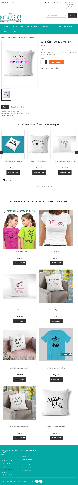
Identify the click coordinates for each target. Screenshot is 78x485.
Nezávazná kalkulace (28, 465)
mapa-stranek (26, 471)
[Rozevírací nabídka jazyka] (5, 2)
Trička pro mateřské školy (19, 251)
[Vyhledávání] (56, 15)
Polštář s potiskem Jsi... (19, 310)
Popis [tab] (5, 107)
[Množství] (42, 62)
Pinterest (57, 68)
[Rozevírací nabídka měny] (13, 2)
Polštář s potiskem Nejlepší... (39, 161)
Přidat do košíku (57, 62)
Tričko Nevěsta (56, 251)
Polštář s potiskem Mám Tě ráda (65, 161)
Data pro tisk (26, 462)
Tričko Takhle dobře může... (56, 368)
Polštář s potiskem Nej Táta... (56, 426)
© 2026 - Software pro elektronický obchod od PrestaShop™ (17, 481)
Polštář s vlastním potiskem (13, 161)
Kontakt (24, 456)
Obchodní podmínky (28, 459)
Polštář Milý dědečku (56, 310)
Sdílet (47, 68)
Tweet (52, 68)
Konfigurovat (13, 172)
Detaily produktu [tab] (17, 107)
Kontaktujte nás (27, 468)
